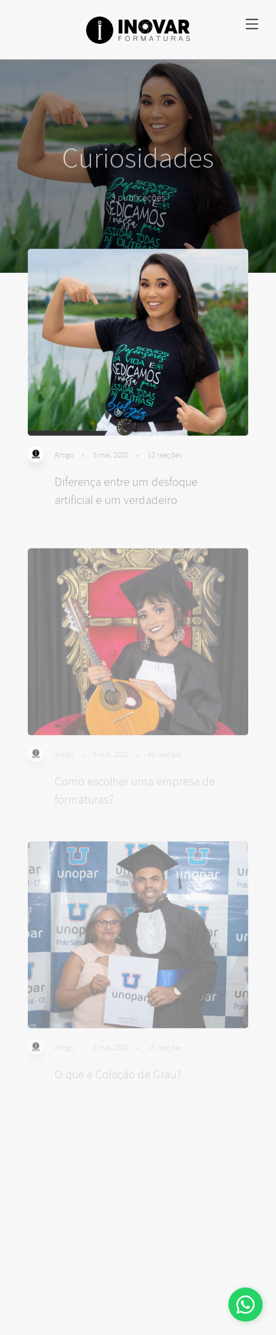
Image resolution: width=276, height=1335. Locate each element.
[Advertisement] (138, 1256)
